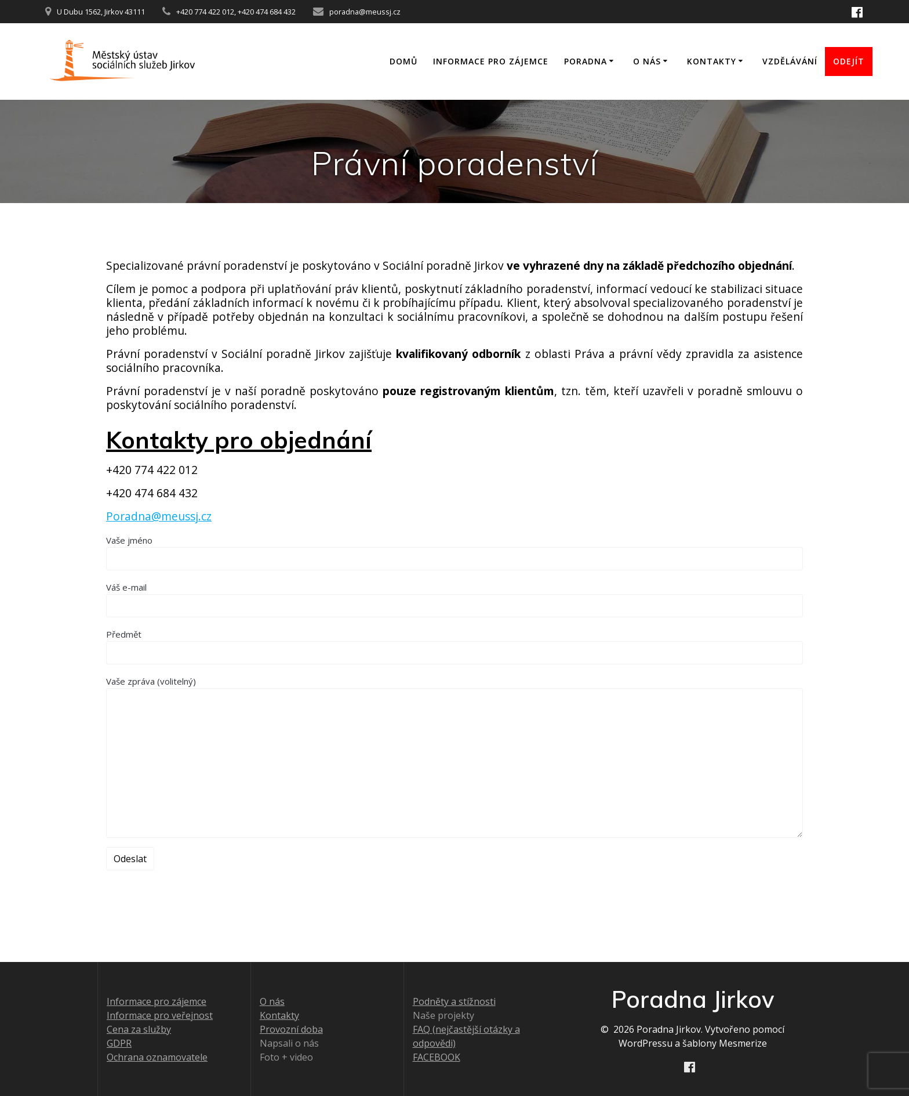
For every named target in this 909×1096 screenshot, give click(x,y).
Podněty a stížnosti (454, 1001)
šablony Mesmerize (724, 1043)
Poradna (585, 61)
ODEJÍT (848, 61)
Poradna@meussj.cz (159, 516)
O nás (647, 61)
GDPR (119, 1043)
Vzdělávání (789, 61)
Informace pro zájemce (490, 61)
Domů (403, 61)
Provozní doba (291, 1029)
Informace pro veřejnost (160, 1015)
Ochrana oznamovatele (157, 1057)
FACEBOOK (436, 1057)
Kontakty (711, 61)
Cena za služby (139, 1029)
